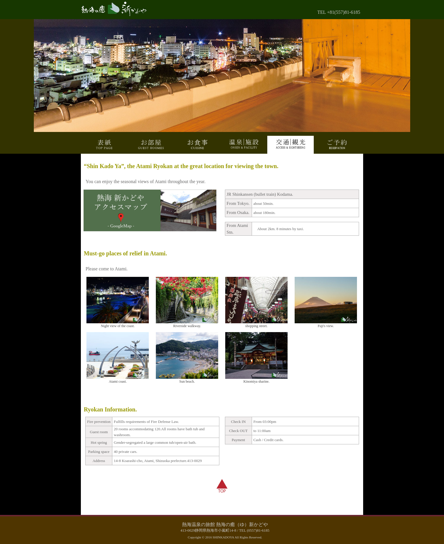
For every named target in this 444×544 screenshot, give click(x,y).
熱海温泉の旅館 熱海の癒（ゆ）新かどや (225, 524)
